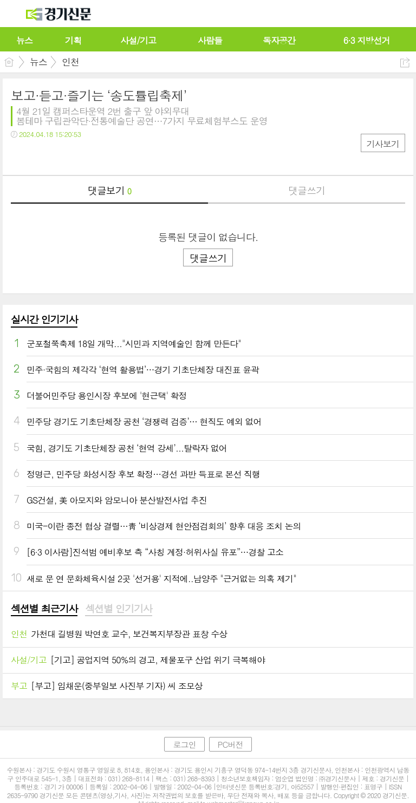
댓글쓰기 (306, 190)
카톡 (63, 156)
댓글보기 (109, 190)
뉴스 (38, 61)
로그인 (184, 744)
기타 (85, 156)
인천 (70, 61)
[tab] (44, 609)
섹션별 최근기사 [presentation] (44, 608)
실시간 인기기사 (44, 319)
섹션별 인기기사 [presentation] (118, 608)
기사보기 (383, 144)
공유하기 (405, 62)
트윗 (41, 156)
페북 (20, 156)
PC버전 (230, 744)
